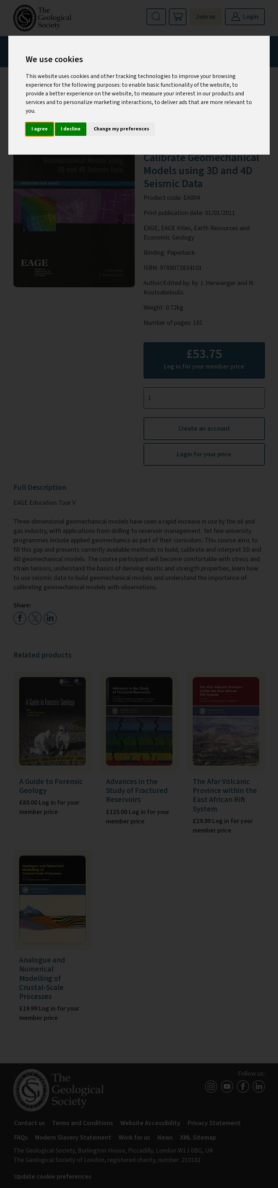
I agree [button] (39, 129)
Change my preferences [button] (121, 129)
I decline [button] (71, 129)
